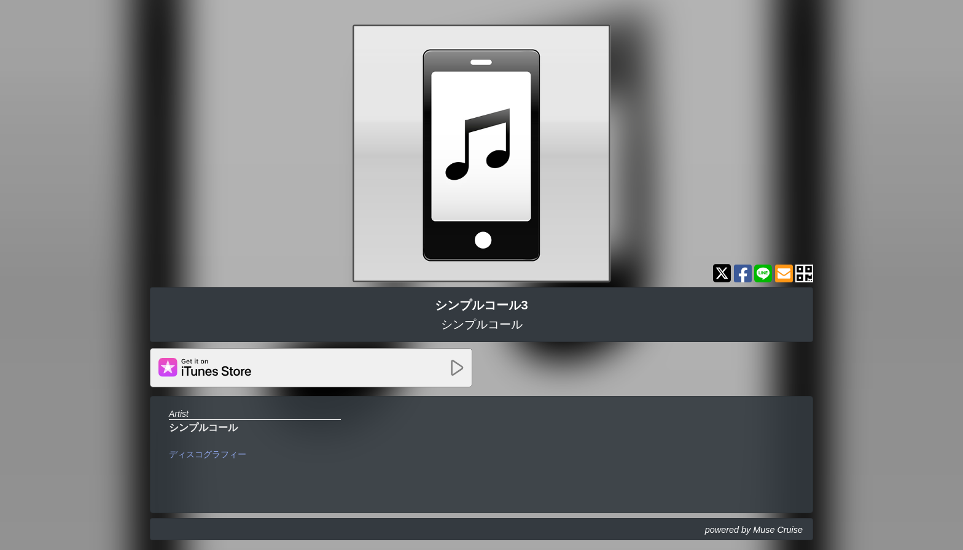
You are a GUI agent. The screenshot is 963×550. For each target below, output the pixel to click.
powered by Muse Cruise (754, 530)
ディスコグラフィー (207, 454)
